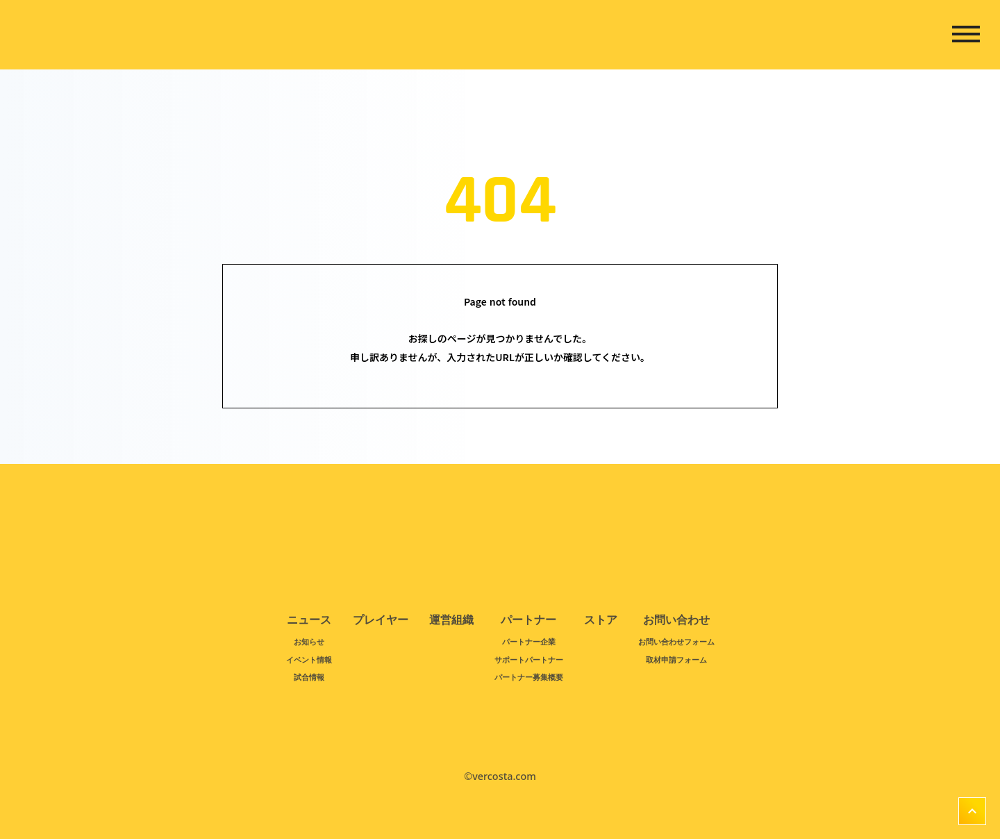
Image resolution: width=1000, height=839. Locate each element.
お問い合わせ (676, 620)
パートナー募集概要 (528, 677)
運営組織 (451, 620)
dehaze (966, 34)
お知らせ (309, 641)
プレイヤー (380, 620)
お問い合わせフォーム (676, 641)
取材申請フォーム (676, 659)
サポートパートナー (528, 659)
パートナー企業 (529, 641)
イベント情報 (309, 659)
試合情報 (309, 677)
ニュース (309, 620)
